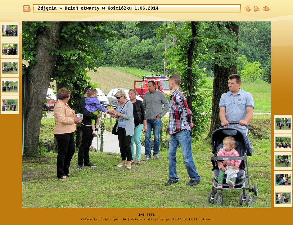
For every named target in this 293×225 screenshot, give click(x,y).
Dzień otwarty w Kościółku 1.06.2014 (111, 8)
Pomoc (207, 219)
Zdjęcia (47, 8)
